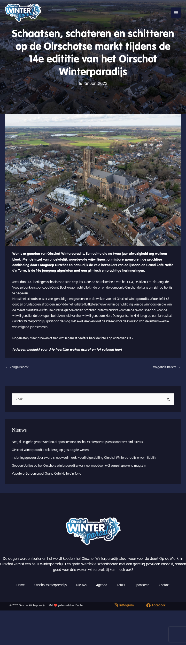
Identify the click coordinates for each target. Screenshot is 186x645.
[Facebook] (156, 605)
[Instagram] (123, 605)
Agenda (101, 585)
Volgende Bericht (167, 367)
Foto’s (121, 585)
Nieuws (81, 585)
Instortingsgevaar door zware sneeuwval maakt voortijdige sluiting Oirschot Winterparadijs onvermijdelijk (84, 458)
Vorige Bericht (17, 367)
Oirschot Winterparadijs (50, 585)
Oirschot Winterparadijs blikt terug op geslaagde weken (50, 450)
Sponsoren (142, 585)
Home (20, 585)
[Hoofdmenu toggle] (176, 12)
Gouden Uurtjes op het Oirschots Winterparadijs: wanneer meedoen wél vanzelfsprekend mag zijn (79, 466)
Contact (164, 585)
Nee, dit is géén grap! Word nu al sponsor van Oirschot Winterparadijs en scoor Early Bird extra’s (77, 442)
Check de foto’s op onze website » (110, 338)
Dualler (80, 605)
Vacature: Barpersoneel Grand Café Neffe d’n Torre (46, 474)
